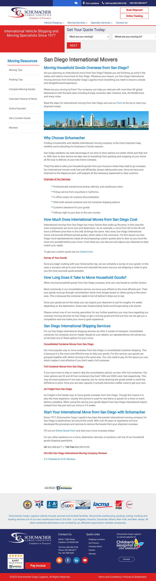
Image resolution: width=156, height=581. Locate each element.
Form (119, 103)
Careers (90, 550)
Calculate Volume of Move (23, 98)
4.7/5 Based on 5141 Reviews (59, 459)
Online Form (86, 251)
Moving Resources (22, 61)
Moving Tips (15, 70)
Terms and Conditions (109, 576)
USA (138, 3)
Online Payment (17, 108)
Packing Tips (16, 79)
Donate (126, 559)
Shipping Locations (95, 539)
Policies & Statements (134, 576)
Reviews (13, 127)
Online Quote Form (66, 430)
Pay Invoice (37, 565)
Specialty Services (100, 22)
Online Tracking (134, 16)
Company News (94, 546)
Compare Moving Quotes (22, 89)
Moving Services (76, 22)
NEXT (73, 45)
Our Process (92, 543)
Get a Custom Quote (19, 118)
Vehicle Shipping (53, 22)
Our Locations (92, 3)
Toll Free (114, 3)
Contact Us (121, 22)
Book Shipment (134, 10)
